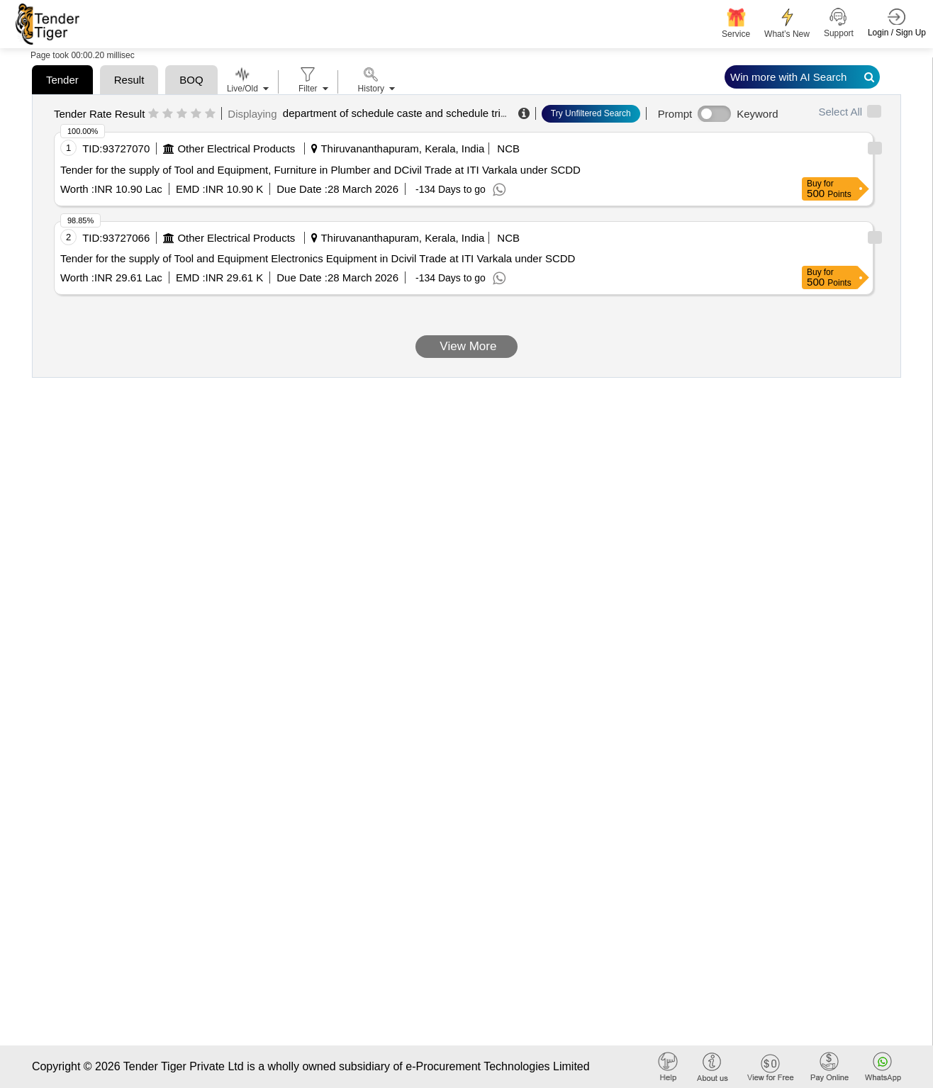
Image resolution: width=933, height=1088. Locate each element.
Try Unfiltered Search (591, 113)
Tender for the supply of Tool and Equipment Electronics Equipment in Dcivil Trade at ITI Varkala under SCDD (317, 258)
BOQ (191, 80)
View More (467, 346)
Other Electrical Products (236, 148)
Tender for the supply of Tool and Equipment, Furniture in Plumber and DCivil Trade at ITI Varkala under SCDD (320, 170)
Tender (62, 80)
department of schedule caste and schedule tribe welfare (416, 113)
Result (129, 80)
